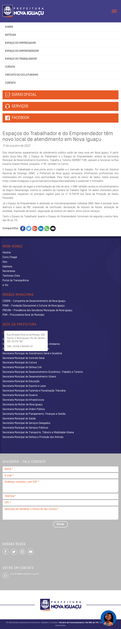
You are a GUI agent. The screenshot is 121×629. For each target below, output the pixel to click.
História (7, 252)
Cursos (10, 67)
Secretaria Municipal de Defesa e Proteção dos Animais (33, 437)
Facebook (21, 118)
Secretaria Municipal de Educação (21, 381)
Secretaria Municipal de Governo (20, 395)
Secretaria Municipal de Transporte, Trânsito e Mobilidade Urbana (38, 432)
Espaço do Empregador (20, 43)
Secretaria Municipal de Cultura (20, 362)
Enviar (60, 524)
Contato (10, 83)
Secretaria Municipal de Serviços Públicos (25, 428)
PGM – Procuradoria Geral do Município (23, 315)
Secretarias (9, 271)
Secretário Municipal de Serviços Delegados (26, 423)
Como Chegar (10, 257)
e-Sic (5, 285)
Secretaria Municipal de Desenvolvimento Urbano (29, 376)
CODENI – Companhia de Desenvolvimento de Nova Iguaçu (34, 301)
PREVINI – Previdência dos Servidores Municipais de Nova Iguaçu (37, 310)
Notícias (10, 35)
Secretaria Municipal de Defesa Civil (22, 367)
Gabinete (7, 266)
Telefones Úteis (11, 276)
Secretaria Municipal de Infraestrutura (23, 400)
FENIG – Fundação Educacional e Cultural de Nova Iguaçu (34, 305)
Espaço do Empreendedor (22, 51)
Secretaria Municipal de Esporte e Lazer (24, 386)
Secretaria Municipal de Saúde (19, 418)
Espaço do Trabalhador (21, 59)
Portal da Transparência (16, 280)
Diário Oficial (21, 95)
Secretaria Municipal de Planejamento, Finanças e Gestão (34, 414)
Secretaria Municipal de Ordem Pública (24, 409)
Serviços (16, 106)
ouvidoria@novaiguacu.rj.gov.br (24, 574)
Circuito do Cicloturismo (21, 75)
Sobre (9, 27)
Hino (5, 262)
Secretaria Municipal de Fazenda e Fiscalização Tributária (34, 390)
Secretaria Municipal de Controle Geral (24, 358)
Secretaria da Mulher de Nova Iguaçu (23, 404)
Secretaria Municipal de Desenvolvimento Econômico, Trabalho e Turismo (43, 372)
